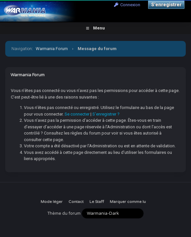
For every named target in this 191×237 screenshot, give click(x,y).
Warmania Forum (52, 48)
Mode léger (52, 201)
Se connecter (77, 114)
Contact (76, 201)
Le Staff (96, 201)
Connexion (127, 4)
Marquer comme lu (128, 201)
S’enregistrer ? (106, 114)
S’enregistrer (166, 4)
